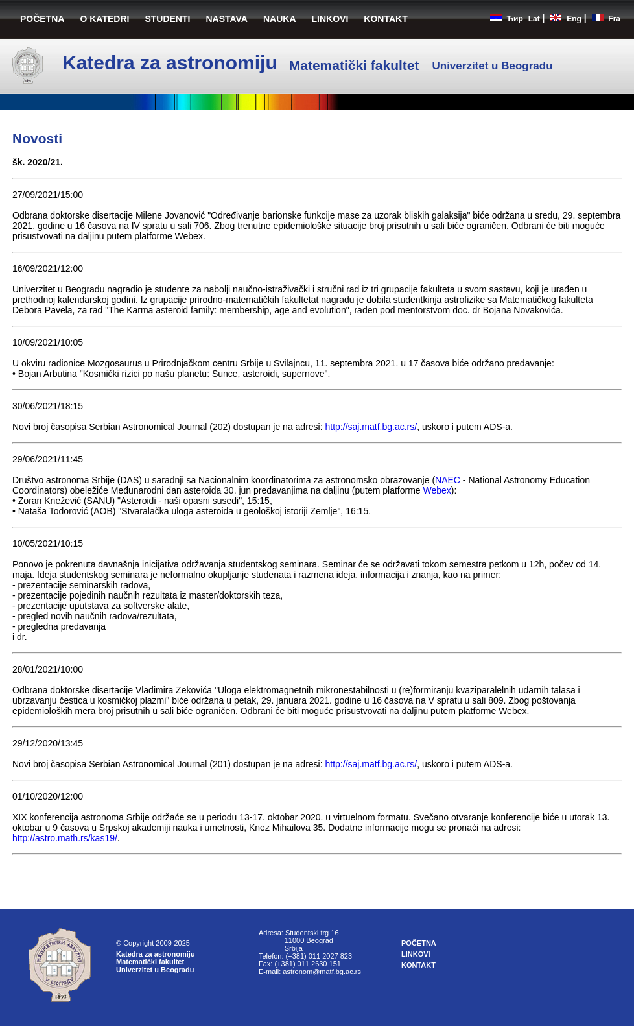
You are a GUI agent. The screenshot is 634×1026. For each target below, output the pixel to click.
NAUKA (279, 19)
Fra (614, 18)
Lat (534, 18)
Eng (574, 18)
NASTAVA (226, 19)
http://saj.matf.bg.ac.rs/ (371, 427)
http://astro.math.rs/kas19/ (64, 838)
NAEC (447, 480)
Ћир (515, 18)
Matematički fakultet (150, 962)
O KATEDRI (104, 19)
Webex (437, 490)
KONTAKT (385, 19)
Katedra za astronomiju (155, 954)
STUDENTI (167, 19)
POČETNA (42, 19)
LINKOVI (330, 19)
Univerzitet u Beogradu (155, 969)
